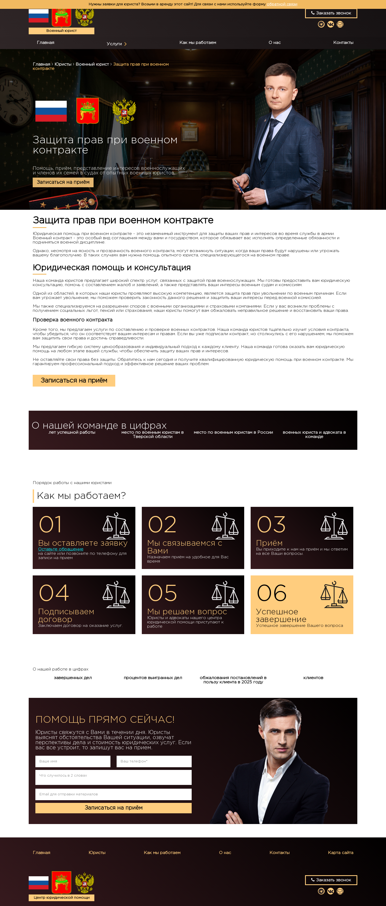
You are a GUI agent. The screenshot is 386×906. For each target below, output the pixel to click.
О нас (275, 43)
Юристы (96, 853)
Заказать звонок (331, 13)
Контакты (343, 43)
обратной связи (282, 4)
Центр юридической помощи (62, 897)
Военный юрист (61, 30)
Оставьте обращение (60, 549)
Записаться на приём (63, 182)
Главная (45, 43)
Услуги (114, 44)
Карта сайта (340, 853)
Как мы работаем (197, 43)
